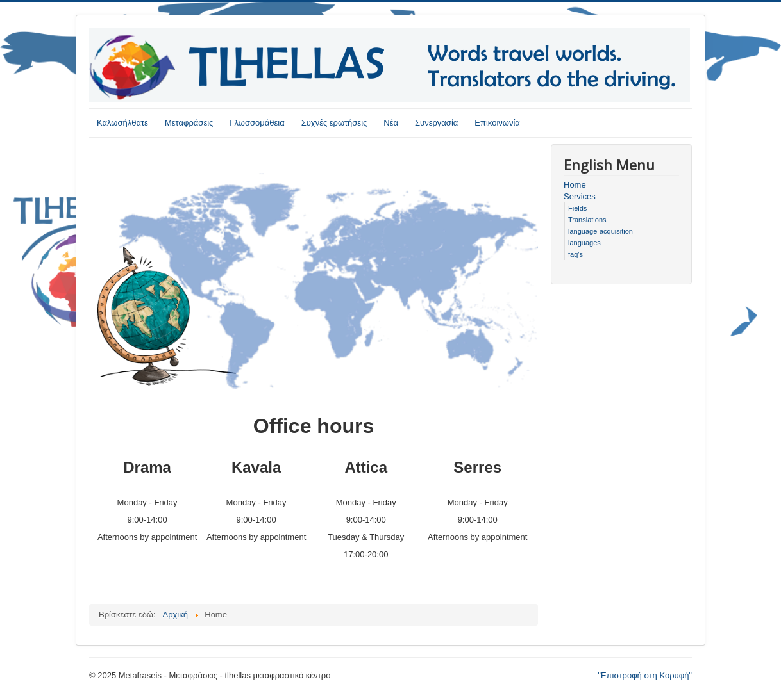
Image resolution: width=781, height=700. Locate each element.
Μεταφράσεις (189, 122)
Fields (577, 208)
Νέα (390, 122)
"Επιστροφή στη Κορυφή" (645, 675)
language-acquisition (600, 231)
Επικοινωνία (497, 122)
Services (580, 196)
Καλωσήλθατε (122, 122)
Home (575, 185)
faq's (575, 254)
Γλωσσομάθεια (257, 122)
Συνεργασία (436, 122)
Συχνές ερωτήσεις (334, 122)
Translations (587, 220)
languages (584, 243)
